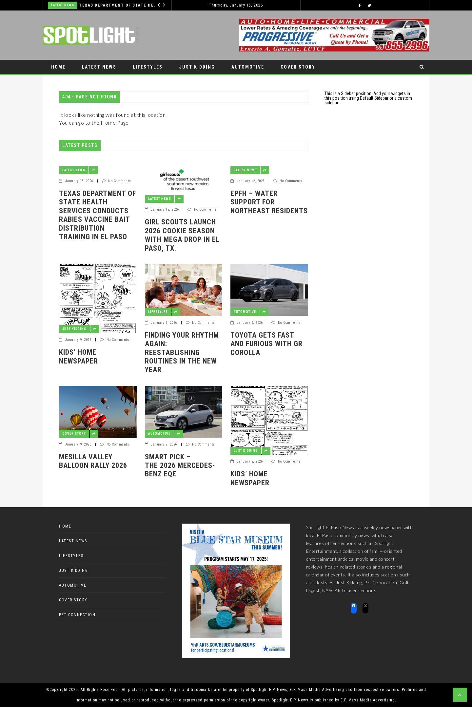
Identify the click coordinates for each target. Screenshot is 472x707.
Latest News (62, 5)
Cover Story (298, 67)
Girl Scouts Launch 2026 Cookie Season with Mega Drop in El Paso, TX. (182, 235)
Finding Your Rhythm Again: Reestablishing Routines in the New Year (182, 352)
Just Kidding (197, 67)
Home (58, 67)
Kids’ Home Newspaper (78, 356)
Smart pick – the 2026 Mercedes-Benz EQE (180, 465)
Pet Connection (73, 81)
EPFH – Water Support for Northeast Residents (269, 202)
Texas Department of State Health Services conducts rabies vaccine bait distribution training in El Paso (118, 5)
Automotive (247, 67)
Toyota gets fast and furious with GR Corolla (266, 344)
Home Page (115, 122)
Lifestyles (148, 67)
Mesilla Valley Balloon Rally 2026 (93, 461)
